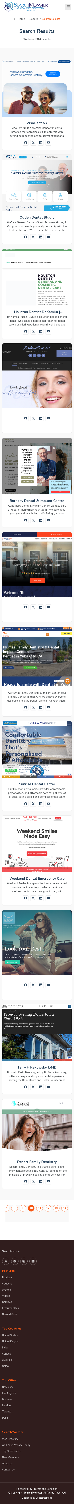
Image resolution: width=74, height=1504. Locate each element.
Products (7, 1277)
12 (48, 1208)
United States (10, 1335)
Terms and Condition (45, 1488)
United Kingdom (11, 1341)
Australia (7, 1360)
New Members (10, 1457)
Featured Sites (10, 1308)
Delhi (5, 1417)
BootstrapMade (44, 1497)
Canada (6, 1353)
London (6, 1405)
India (5, 1347)
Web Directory (10, 1439)
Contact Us (8, 1469)
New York (7, 1387)
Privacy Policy (24, 1488)
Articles (6, 1289)
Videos (6, 1296)
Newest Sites (9, 1314)
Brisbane (7, 1399)
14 (64, 1208)
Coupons (7, 1283)
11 (39, 1208)
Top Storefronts (11, 1451)
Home (19, 19)
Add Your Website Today (16, 1445)
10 (31, 1208)
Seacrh (34, 19)
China (5, 1366)
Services (7, 1302)
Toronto (6, 1411)
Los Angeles (9, 1393)
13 (56, 1208)
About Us (7, 1463)
